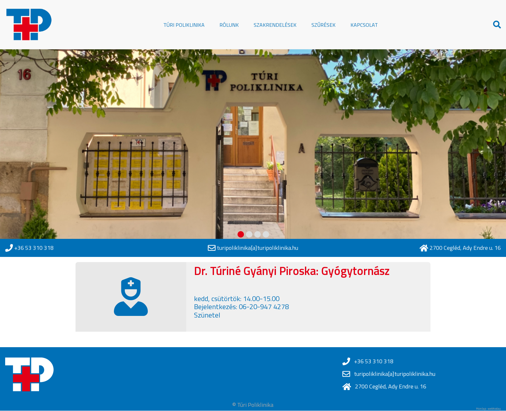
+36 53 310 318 (34, 248)
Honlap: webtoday (488, 409)
